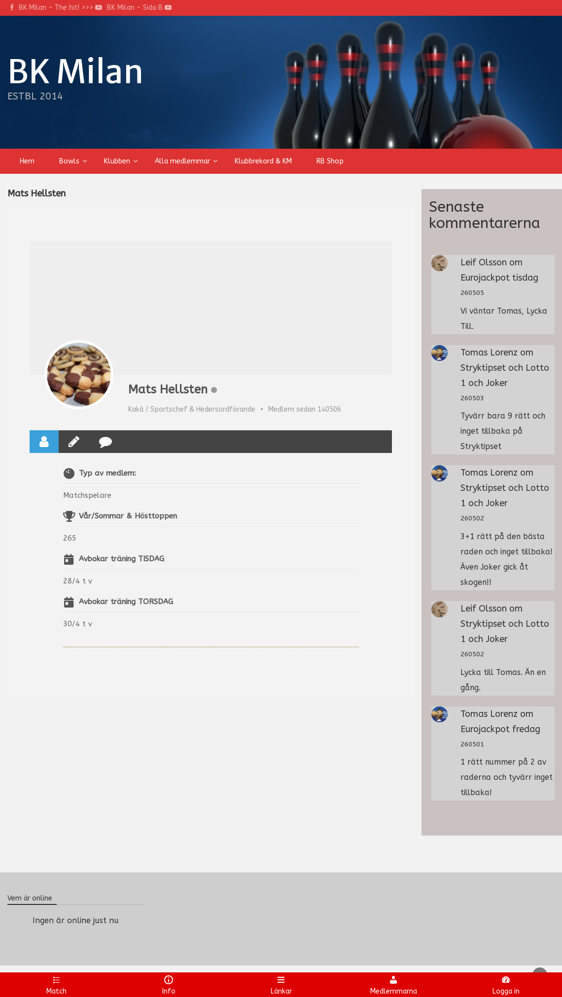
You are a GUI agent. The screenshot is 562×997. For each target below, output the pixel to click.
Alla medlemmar (182, 161)
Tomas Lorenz (489, 352)
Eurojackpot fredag (500, 729)
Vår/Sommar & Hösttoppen (128, 516)
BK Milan (75, 72)
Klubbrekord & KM (263, 161)
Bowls (69, 161)
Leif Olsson (483, 262)
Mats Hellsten (168, 389)
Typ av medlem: (107, 473)
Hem (27, 161)
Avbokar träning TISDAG (121, 558)
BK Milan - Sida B (139, 7)
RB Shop (330, 161)
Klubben (117, 161)
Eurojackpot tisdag (499, 277)
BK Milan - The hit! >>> (60, 7)
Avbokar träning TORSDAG (126, 601)
